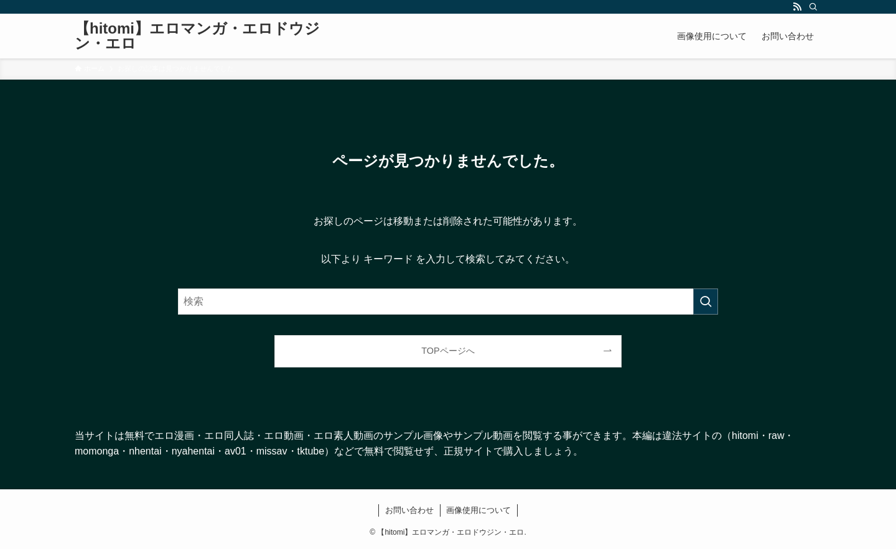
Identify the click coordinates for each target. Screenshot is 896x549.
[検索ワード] (448, 301)
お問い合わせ (409, 510)
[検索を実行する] (705, 301)
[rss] (797, 7)
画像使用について (478, 510)
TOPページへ (447, 351)
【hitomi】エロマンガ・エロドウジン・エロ (197, 36)
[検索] (813, 7)
